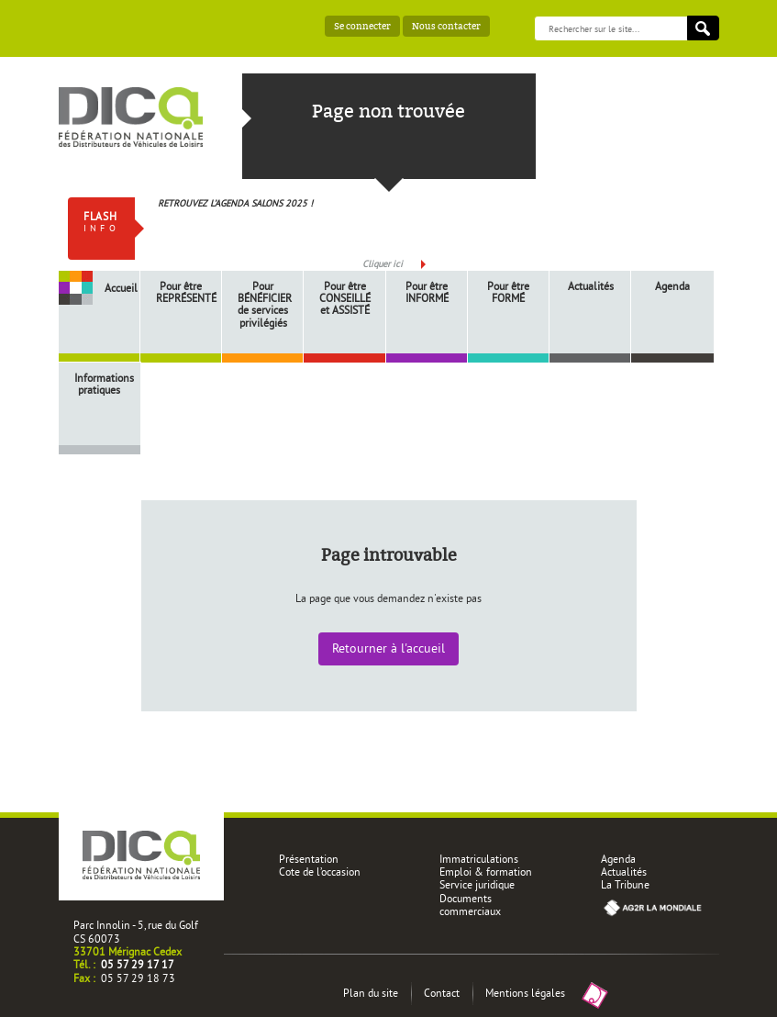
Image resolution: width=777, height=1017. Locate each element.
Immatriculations (478, 859)
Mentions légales (525, 993)
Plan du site (370, 993)
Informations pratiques (101, 384)
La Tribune (625, 884)
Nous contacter (446, 26)
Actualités (591, 286)
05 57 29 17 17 (137, 964)
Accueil (121, 288)
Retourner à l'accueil (388, 648)
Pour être (183, 292)
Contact (442, 993)
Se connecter (362, 26)
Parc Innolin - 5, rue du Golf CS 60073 (135, 931)
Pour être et (345, 298)
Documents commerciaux (470, 904)
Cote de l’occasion (320, 871)
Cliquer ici (382, 264)
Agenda (672, 286)
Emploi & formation (485, 871)
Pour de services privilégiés (265, 304)
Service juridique (477, 884)
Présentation (309, 859)
